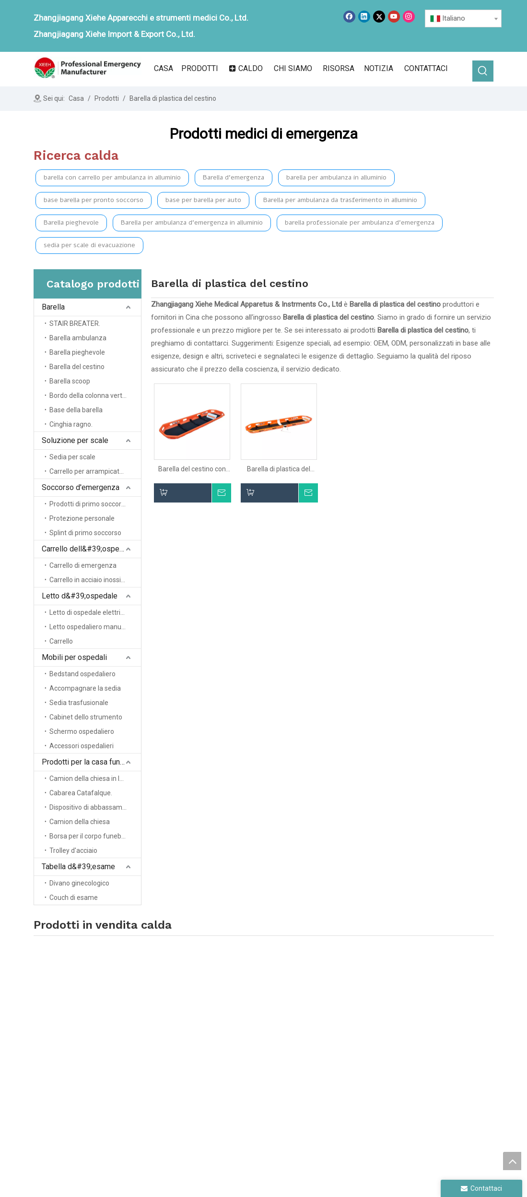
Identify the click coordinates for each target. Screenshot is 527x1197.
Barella (53, 306)
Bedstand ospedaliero (82, 674)
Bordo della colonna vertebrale (95, 395)
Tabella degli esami (434, 1036)
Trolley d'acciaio (73, 850)
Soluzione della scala (342, 1029)
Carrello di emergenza (83, 565)
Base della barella (76, 410)
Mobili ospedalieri (431, 1008)
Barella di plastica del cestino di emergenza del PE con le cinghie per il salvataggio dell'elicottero (279, 469)
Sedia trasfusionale (78, 702)
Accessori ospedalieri (81, 746)
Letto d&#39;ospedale (79, 595)
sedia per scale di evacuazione (89, 245)
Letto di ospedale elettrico (88, 612)
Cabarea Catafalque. (80, 793)
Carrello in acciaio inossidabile (94, 580)
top (512, 1161)
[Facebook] (349, 17)
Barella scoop (69, 381)
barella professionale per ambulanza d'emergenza (359, 222)
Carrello (61, 641)
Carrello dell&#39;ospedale (88, 548)
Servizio (230, 1069)
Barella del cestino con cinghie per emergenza (192, 469)
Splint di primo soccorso (85, 533)
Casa (226, 1015)
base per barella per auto (203, 199)
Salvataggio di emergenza (349, 1042)
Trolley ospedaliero (339, 1056)
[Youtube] (394, 17)
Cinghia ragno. (71, 424)
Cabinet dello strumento (85, 717)
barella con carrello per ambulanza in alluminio (112, 177)
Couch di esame (73, 897)
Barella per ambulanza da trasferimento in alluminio (340, 199)
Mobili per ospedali (74, 657)
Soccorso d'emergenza (80, 487)
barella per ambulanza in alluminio (336, 177)
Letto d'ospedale (335, 1069)
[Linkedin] (364, 17)
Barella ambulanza (77, 338)
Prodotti (230, 1042)
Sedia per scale (72, 457)
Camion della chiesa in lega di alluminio (95, 778)
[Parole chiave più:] (482, 71)
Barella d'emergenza (233, 177)
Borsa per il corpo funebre (88, 836)
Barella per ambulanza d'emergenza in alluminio (192, 222)
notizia (228, 1056)
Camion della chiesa (79, 822)
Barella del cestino (77, 367)
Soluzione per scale (75, 440)
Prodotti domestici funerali (446, 1022)
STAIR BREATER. (74, 323)
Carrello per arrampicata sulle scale (95, 471)
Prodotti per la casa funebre (88, 761)
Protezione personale (82, 518)
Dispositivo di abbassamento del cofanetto (95, 807)
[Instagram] (409, 17)
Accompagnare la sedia (85, 688)
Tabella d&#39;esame (78, 866)
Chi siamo (233, 1029)
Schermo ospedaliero (81, 731)
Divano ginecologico (79, 883)
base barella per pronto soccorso (93, 199)
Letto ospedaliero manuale (89, 627)
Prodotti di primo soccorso (89, 504)
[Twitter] (379, 17)
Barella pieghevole (71, 222)
